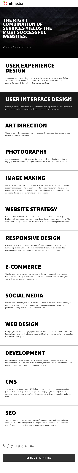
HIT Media (13, 6)
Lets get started (39, 457)
